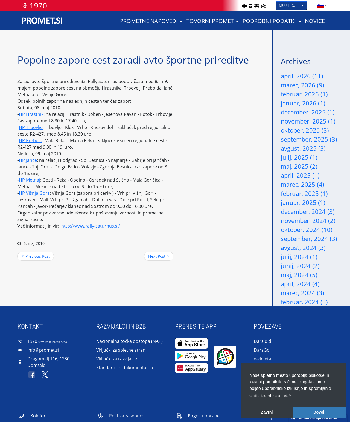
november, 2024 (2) (308, 220)
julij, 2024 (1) (299, 256)
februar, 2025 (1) (304, 193)
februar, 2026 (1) (304, 94)
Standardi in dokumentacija (124, 367)
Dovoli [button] (319, 412)
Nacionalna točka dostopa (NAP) (129, 341)
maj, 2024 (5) (299, 275)
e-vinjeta (262, 359)
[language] (320, 5)
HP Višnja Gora (34, 193)
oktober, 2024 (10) (306, 229)
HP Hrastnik (31, 114)
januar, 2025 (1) (303, 202)
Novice (315, 21)
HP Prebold (30, 140)
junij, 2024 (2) (300, 266)
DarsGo (262, 350)
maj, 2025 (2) (299, 166)
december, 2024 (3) (308, 211)
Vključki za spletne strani (121, 350)
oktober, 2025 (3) (305, 130)
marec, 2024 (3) (302, 293)
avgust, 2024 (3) (303, 247)
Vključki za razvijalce (116, 359)
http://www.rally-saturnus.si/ (90, 226)
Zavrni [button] (267, 412)
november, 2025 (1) (308, 121)
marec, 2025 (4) (302, 184)
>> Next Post (158, 256)
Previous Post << (36, 256)
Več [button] (287, 396)
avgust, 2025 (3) (303, 148)
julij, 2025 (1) (299, 157)
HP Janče (28, 160)
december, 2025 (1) (308, 112)
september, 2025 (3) (309, 139)
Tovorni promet (210, 21)
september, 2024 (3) (309, 238)
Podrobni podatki (269, 21)
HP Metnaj (29, 180)
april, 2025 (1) (300, 175)
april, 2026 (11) (302, 76)
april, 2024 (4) (300, 284)
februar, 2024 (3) (304, 302)
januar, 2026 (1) (303, 103)
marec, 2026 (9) (302, 85)
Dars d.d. (263, 341)
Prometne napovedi (149, 21)
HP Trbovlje (31, 127)
